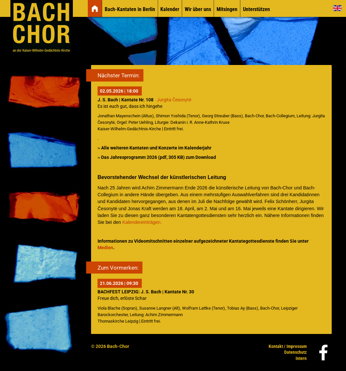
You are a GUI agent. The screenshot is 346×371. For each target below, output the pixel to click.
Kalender (169, 9)
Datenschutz (295, 352)
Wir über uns (198, 9)
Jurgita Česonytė (174, 100)
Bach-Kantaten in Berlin (130, 9)
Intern (301, 358)
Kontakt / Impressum (288, 346)
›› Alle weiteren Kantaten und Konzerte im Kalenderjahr (154, 148)
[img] (94, 8)
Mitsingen (227, 9)
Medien (105, 247)
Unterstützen (256, 9)
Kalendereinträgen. (142, 222)
